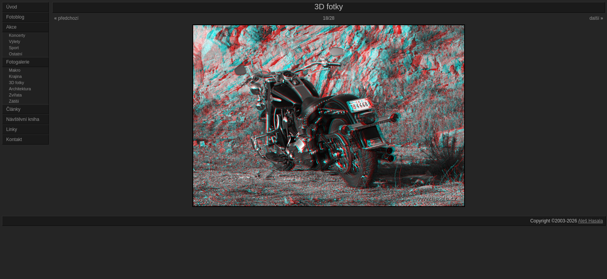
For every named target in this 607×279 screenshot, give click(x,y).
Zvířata (15, 95)
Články (13, 109)
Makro (15, 70)
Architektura (20, 88)
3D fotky (16, 82)
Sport (14, 47)
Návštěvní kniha (22, 119)
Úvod (11, 7)
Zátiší (14, 101)
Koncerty (17, 35)
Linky (11, 129)
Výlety (14, 41)
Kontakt (14, 139)
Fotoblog (15, 17)
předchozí (66, 18)
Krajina (15, 76)
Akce (11, 27)
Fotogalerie (17, 62)
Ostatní (15, 54)
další (596, 18)
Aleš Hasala (590, 221)
